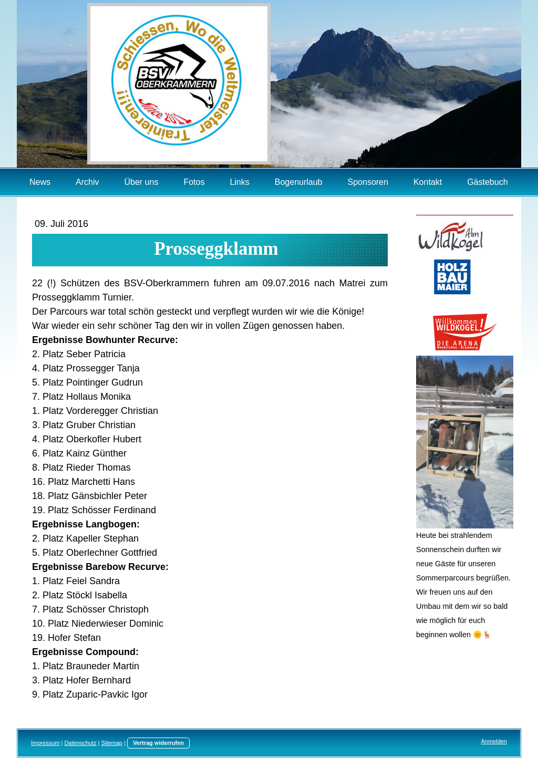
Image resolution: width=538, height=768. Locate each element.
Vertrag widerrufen (158, 743)
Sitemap (111, 743)
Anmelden (494, 741)
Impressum (45, 743)
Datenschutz (80, 743)
